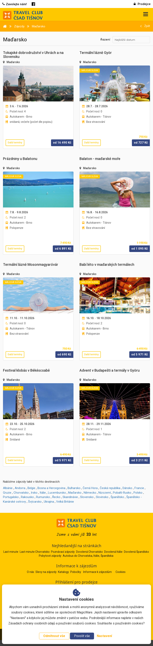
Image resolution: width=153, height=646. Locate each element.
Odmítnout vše (54, 636)
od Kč (62, 142)
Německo (90, 492)
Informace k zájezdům (97, 572)
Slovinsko (102, 497)
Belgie (31, 488)
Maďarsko (13, 62)
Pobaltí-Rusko (122, 492)
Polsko (137, 492)
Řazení (105, 39)
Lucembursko (57, 492)
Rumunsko (43, 497)
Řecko (56, 497)
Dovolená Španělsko (136, 551)
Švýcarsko (35, 501)
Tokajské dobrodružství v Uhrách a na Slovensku (33, 55)
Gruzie (7, 492)
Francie (139, 488)
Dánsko (127, 488)
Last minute (10, 551)
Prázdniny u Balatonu (20, 159)
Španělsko (117, 497)
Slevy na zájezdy (46, 572)
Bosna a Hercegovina (51, 488)
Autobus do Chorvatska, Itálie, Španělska (88, 555)
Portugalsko (11, 497)
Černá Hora (90, 488)
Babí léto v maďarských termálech (106, 264)
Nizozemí (104, 492)
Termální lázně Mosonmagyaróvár (30, 264)
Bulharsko (74, 488)
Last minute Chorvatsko (35, 551)
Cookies (121, 572)
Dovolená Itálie (113, 551)
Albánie (8, 488)
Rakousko (27, 497)
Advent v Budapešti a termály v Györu (109, 370)
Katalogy (64, 572)
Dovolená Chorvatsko (89, 551)
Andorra (20, 488)
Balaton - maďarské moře (99, 159)
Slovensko (87, 497)
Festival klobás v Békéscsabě (26, 370)
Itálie (43, 492)
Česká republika (110, 488)
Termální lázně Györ (95, 53)
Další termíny (15, 142)
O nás (31, 572)
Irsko (34, 492)
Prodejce (142, 4)
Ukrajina (49, 501)
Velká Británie (65, 501)
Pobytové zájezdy (50, 555)
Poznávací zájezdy (63, 551)
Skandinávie (70, 497)
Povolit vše (82, 636)
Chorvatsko (21, 492)
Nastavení (104, 636)
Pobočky (76, 572)
